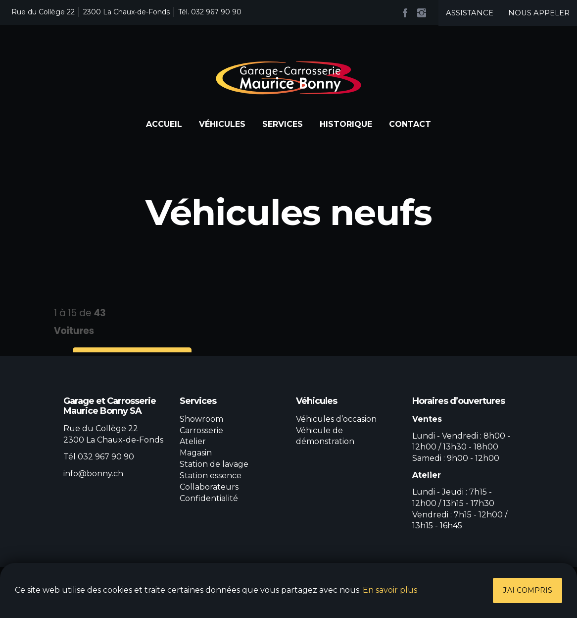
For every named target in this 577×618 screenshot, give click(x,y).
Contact (410, 124)
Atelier (193, 441)
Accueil (164, 124)
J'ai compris (527, 590)
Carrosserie (201, 430)
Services (282, 124)
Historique (346, 124)
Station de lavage (214, 464)
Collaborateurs (209, 487)
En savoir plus (390, 590)
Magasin (196, 452)
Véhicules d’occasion (336, 419)
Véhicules (222, 124)
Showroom (201, 419)
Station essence (210, 475)
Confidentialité (209, 498)
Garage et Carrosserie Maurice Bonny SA (288, 78)
